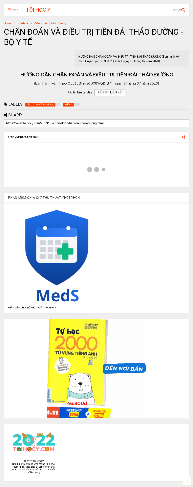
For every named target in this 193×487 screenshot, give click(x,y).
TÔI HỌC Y (38, 10)
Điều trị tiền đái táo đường (50, 23)
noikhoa (23, 23)
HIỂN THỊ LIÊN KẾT (109, 92)
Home (7, 23)
